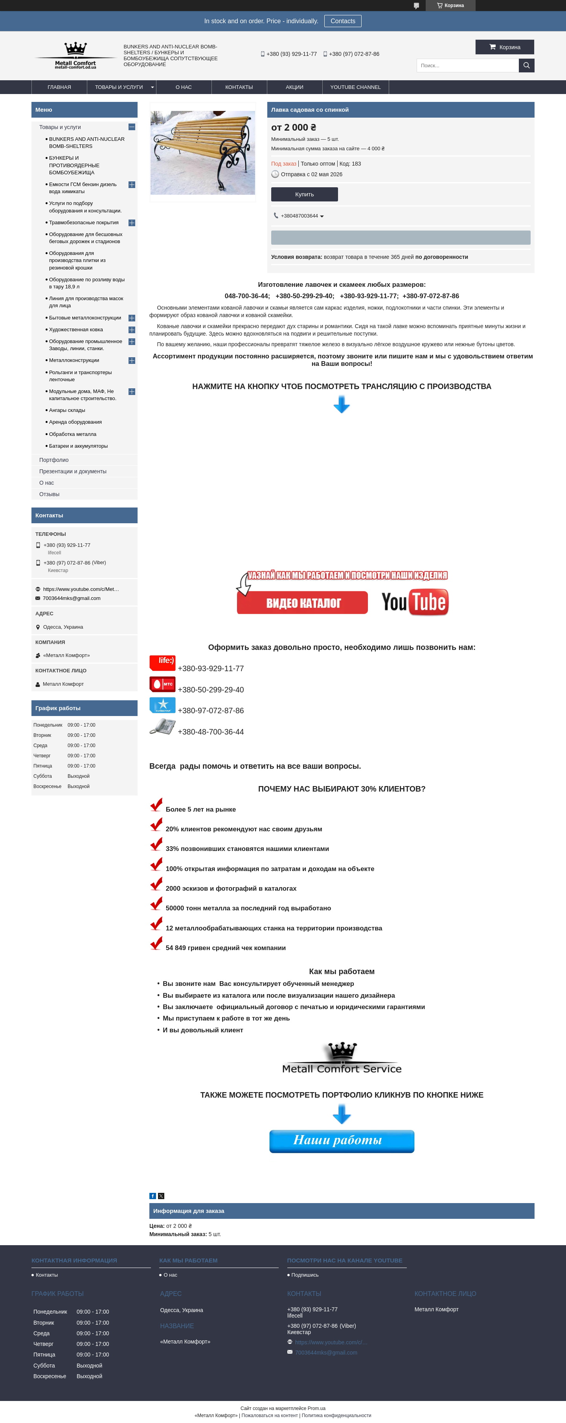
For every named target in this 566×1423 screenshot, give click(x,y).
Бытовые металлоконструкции (85, 318)
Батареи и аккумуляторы (78, 446)
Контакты (239, 87)
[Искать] (527, 65)
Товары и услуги (119, 87)
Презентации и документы (73, 471)
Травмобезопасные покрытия (84, 222)
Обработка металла (72, 434)
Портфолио (54, 460)
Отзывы (49, 494)
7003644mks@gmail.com (72, 598)
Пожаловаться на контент (270, 1415)
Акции (294, 87)
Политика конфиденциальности (336, 1415)
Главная (59, 87)
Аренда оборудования (75, 422)
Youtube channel (356, 87)
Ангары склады (67, 410)
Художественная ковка (76, 329)
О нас (184, 87)
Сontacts (343, 21)
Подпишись (305, 1275)
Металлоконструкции (74, 360)
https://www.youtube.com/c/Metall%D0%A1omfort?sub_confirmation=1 (82, 589)
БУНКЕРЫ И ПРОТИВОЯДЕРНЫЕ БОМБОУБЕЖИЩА (74, 165)
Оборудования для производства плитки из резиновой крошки (77, 260)
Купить (304, 194)
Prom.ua (316, 1408)
